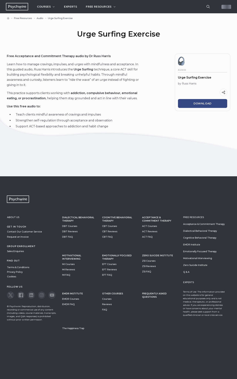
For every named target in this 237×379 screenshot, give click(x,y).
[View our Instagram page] (41, 295)
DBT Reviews (70, 231)
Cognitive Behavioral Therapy (117, 219)
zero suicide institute (157, 255)
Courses (46, 6)
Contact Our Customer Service (24, 231)
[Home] (8, 18)
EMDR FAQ (68, 304)
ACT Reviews (149, 231)
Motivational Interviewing (71, 257)
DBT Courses (69, 226)
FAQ (104, 309)
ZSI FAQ (146, 271)
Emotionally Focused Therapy (117, 257)
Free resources (101, 6)
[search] (208, 6)
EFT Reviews (109, 269)
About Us (13, 217)
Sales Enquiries (15, 251)
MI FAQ (66, 274)
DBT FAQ (67, 236)
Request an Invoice (18, 236)
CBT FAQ (107, 236)
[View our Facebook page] (21, 295)
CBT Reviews (109, 231)
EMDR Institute (72, 293)
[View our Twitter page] (10, 295)
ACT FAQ (147, 236)
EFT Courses (109, 264)
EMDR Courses (70, 299)
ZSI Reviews (149, 266)
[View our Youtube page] (52, 295)
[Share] (223, 92)
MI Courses (68, 264)
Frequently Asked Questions (154, 295)
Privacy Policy (15, 272)
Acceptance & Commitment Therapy (156, 219)
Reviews (107, 304)
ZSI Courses (148, 260)
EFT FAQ (107, 274)
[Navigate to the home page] (17, 6)
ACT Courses (149, 226)
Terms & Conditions (18, 267)
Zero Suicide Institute (195, 265)
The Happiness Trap (73, 328)
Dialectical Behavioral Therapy (78, 219)
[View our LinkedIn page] (31, 295)
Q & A (186, 272)
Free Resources (23, 18)
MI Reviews (68, 269)
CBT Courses (109, 226)
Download (202, 103)
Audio (40, 18)
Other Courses (112, 293)
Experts (70, 6)
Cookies (11, 276)
